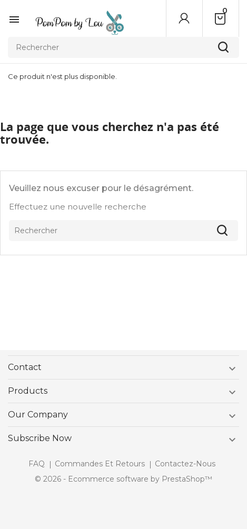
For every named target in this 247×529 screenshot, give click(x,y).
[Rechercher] (123, 47)
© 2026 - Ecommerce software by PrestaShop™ (123, 479)
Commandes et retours (100, 463)
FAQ (36, 463)
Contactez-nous (185, 463)
